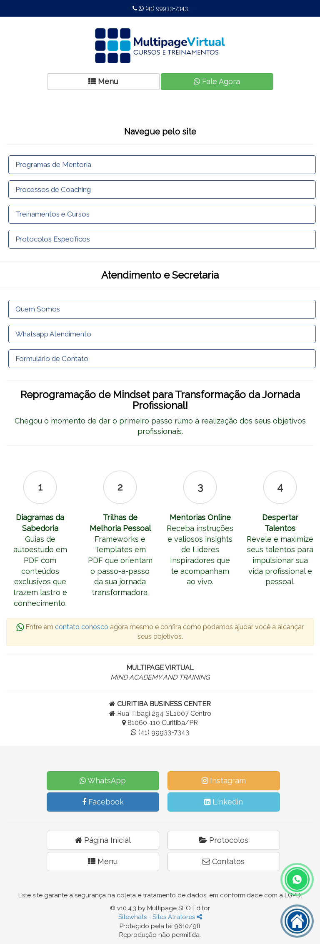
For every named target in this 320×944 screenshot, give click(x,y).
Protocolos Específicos (52, 239)
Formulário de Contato (51, 358)
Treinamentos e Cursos (52, 214)
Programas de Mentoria (53, 164)
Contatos (223, 861)
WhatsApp (103, 780)
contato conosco (81, 627)
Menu (103, 861)
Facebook (103, 801)
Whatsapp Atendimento (53, 334)
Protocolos (223, 840)
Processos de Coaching (53, 189)
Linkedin (223, 801)
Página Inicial (103, 840)
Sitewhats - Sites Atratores (160, 917)
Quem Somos (37, 309)
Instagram (224, 780)
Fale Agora (217, 81)
